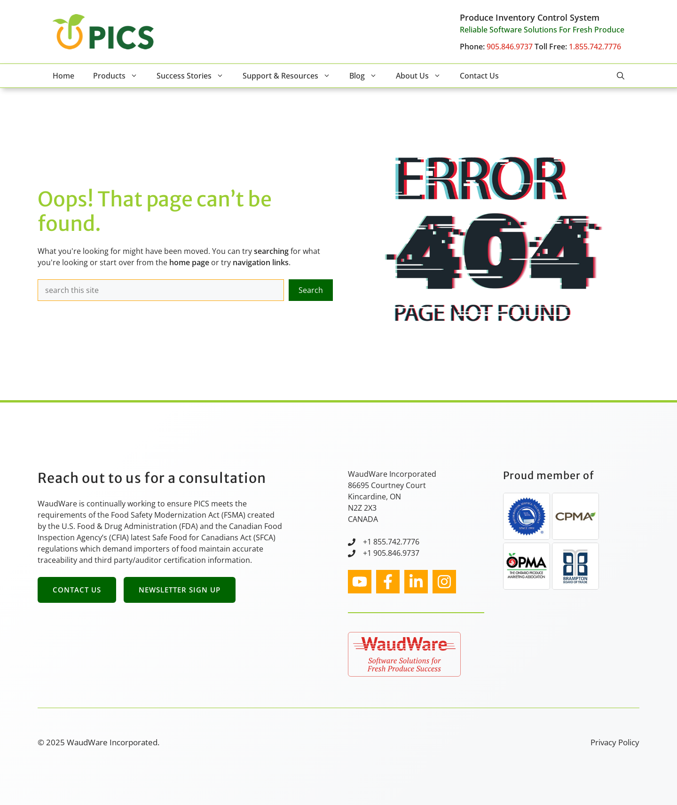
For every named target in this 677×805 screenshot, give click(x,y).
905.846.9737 (510, 46)
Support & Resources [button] (291, 75)
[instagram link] (359, 581)
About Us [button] (423, 75)
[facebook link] (388, 581)
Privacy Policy (614, 742)
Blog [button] (367, 75)
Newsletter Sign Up (179, 589)
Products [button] (120, 75)
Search (311, 290)
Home (63, 76)
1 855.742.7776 (393, 542)
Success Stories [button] (195, 75)
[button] (620, 75)
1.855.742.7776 (595, 46)
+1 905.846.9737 (391, 553)
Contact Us (479, 76)
